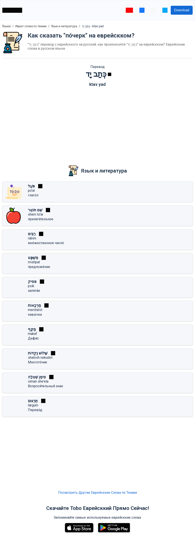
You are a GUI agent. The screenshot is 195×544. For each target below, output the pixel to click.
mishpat (34, 262)
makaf (32, 334)
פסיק (32, 281)
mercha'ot (35, 310)
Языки (6, 26)
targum (33, 405)
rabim (32, 238)
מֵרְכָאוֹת (34, 305)
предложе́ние (39, 267)
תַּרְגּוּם (33, 401)
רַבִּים (32, 234)
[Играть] (110, 74)
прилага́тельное (40, 219)
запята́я (34, 291)
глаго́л (33, 195)
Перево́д (35, 410)
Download (181, 10)
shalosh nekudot (40, 357)
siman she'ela (38, 381)
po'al (31, 191)
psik (31, 286)
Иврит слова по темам (30, 26)
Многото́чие (37, 362)
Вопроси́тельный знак (45, 386)
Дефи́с (33, 338)
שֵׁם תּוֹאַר (35, 210)
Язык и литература (64, 26)
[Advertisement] (97, 123)
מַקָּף (32, 329)
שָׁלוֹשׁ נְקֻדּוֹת (38, 353)
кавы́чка (35, 314)
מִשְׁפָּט (33, 257)
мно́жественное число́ (46, 243)
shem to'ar (35, 214)
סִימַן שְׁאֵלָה (37, 377)
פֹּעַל (31, 186)
